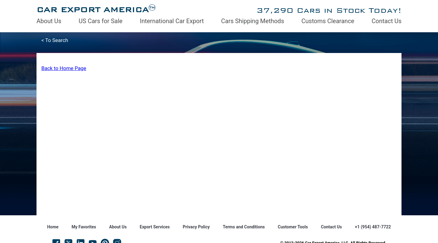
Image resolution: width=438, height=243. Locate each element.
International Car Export (172, 21)
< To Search (54, 40)
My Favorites (83, 226)
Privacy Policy (196, 226)
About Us (48, 21)
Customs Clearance (327, 21)
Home (52, 226)
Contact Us (386, 21)
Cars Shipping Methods (252, 21)
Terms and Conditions (244, 226)
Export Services (155, 226)
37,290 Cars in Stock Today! (328, 10)
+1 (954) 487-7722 (373, 226)
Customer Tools (293, 226)
